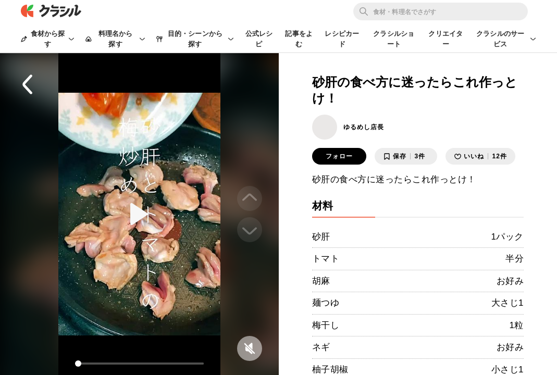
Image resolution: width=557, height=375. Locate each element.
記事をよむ (299, 39)
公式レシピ (259, 39)
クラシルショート (393, 39)
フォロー (339, 156)
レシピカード (342, 39)
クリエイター (445, 39)
